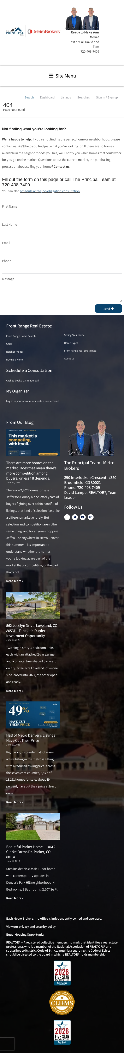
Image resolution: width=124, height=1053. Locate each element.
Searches (83, 97)
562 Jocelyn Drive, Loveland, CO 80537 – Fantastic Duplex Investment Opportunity (32, 630)
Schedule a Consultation (29, 370)
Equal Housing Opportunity (25, 934)
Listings (66, 97)
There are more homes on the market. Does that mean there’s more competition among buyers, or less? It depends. (31, 470)
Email (6, 242)
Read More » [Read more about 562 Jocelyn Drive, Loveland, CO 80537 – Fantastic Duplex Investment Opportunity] (15, 691)
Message (8, 279)
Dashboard (47, 97)
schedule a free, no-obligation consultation (50, 191)
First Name (9, 206)
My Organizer (17, 391)
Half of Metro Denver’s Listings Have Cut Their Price (30, 738)
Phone (6, 260)
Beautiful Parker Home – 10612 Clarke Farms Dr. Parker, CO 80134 (30, 851)
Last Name (9, 224)
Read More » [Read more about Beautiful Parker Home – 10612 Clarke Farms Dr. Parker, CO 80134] (15, 898)
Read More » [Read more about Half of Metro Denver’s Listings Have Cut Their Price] (15, 802)
